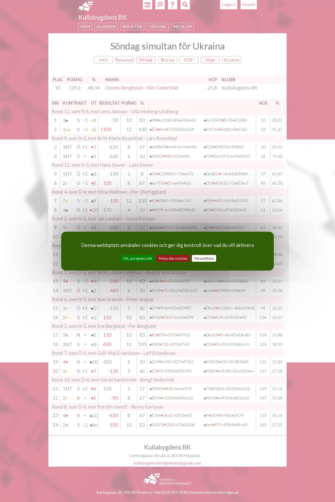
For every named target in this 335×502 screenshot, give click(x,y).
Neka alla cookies (173, 258)
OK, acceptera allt (137, 258)
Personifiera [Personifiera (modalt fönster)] (204, 258)
